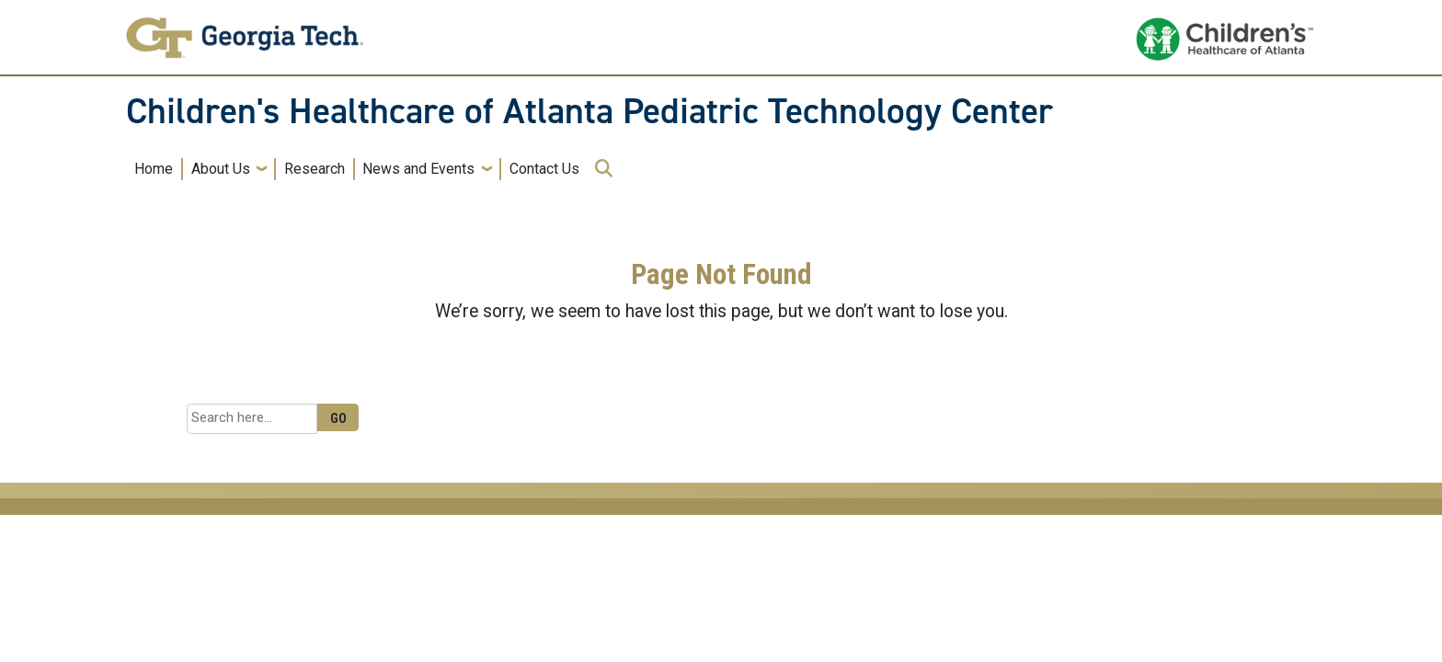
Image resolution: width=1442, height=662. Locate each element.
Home (153, 168)
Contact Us (544, 168)
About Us (220, 168)
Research (314, 168)
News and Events (418, 168)
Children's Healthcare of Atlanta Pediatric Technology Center (589, 111)
